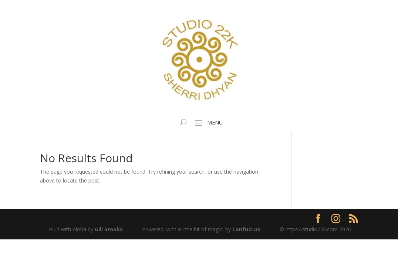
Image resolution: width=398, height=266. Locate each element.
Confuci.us (246, 229)
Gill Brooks (109, 229)
